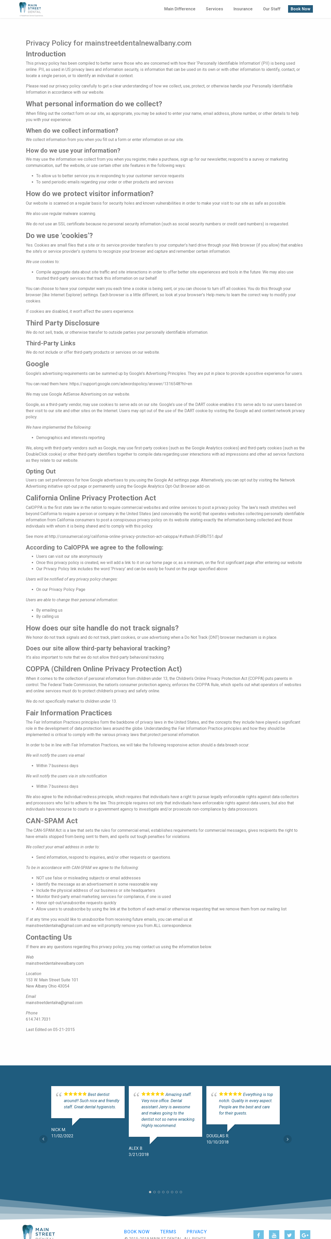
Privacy (197, 1231)
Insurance (243, 8)
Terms (168, 1231)
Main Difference (179, 8)
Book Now (300, 8)
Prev (43, 1139)
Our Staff (271, 8)
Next (287, 1139)
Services (214, 8)
